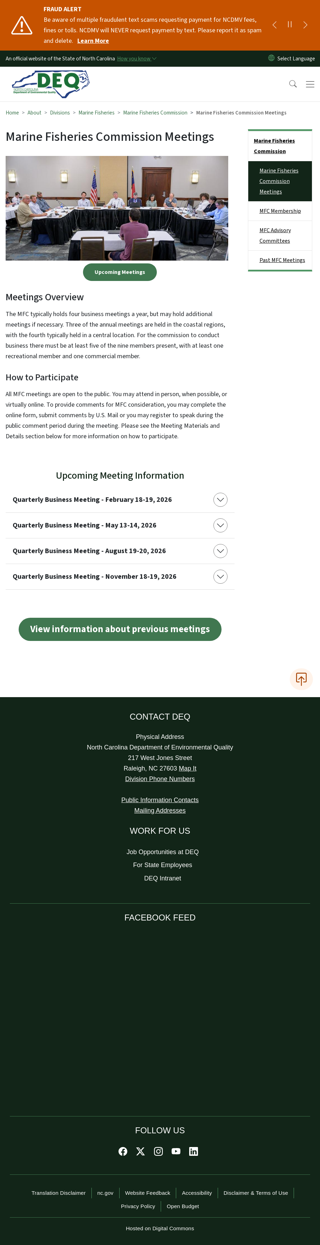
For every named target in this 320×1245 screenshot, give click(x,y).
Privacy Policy (138, 1206)
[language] (297, 58)
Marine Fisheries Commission (155, 113)
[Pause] (289, 25)
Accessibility (197, 1193)
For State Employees (162, 865)
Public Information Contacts (160, 800)
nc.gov (105, 1193)
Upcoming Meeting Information (120, 475)
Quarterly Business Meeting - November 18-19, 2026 (95, 577)
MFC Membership (280, 211)
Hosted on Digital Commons (160, 1228)
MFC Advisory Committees (275, 236)
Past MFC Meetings (282, 260)
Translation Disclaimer (59, 1193)
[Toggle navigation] (310, 84)
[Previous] (274, 25)
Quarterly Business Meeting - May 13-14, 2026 (84, 525)
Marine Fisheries (96, 113)
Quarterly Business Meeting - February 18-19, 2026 (92, 500)
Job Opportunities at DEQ (163, 852)
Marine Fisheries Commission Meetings (279, 181)
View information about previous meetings (120, 629)
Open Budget (183, 1206)
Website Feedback (148, 1193)
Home (12, 113)
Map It (188, 768)
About (34, 113)
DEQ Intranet (162, 878)
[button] (288, 84)
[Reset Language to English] (271, 58)
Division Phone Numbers (160, 778)
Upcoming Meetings (120, 272)
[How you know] (136, 58)
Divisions (60, 113)
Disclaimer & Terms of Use (256, 1193)
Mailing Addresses (160, 810)
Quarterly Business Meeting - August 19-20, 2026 (89, 551)
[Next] (305, 25)
